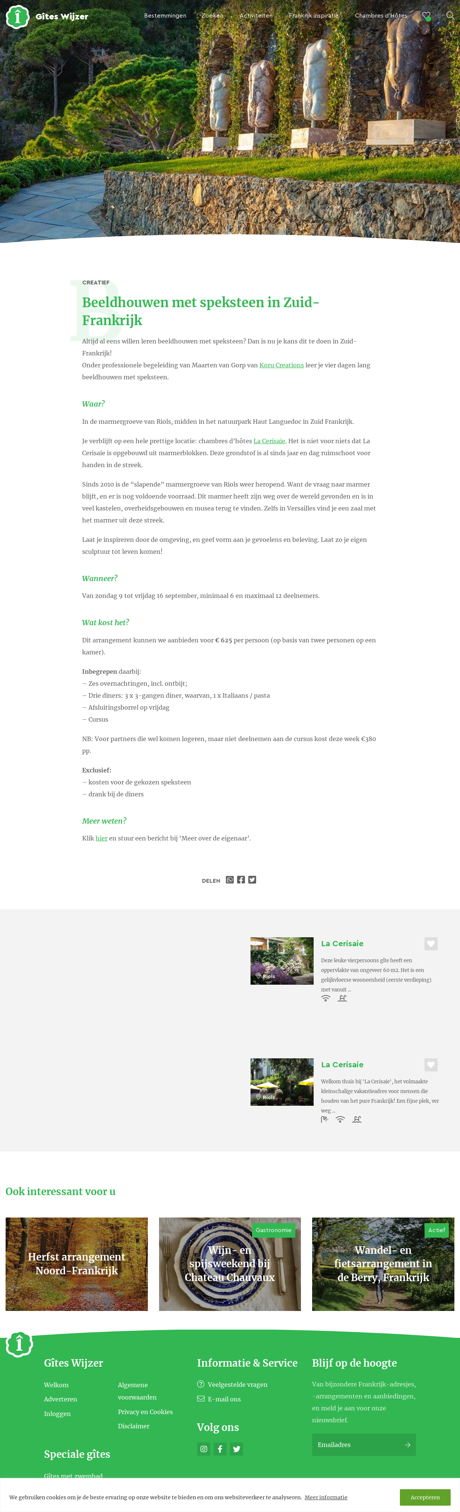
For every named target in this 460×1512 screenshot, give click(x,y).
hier (102, 838)
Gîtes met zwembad (73, 1476)
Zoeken (212, 16)
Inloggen (57, 1413)
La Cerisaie (269, 441)
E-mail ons (219, 1399)
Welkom (56, 1384)
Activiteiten (256, 16)
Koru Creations (281, 365)
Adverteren (60, 1399)
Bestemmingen (165, 16)
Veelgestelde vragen (232, 1384)
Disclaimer (133, 1426)
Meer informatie (326, 1497)
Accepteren (425, 1497)
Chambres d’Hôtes (381, 16)
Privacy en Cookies (145, 1411)
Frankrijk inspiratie (314, 16)
